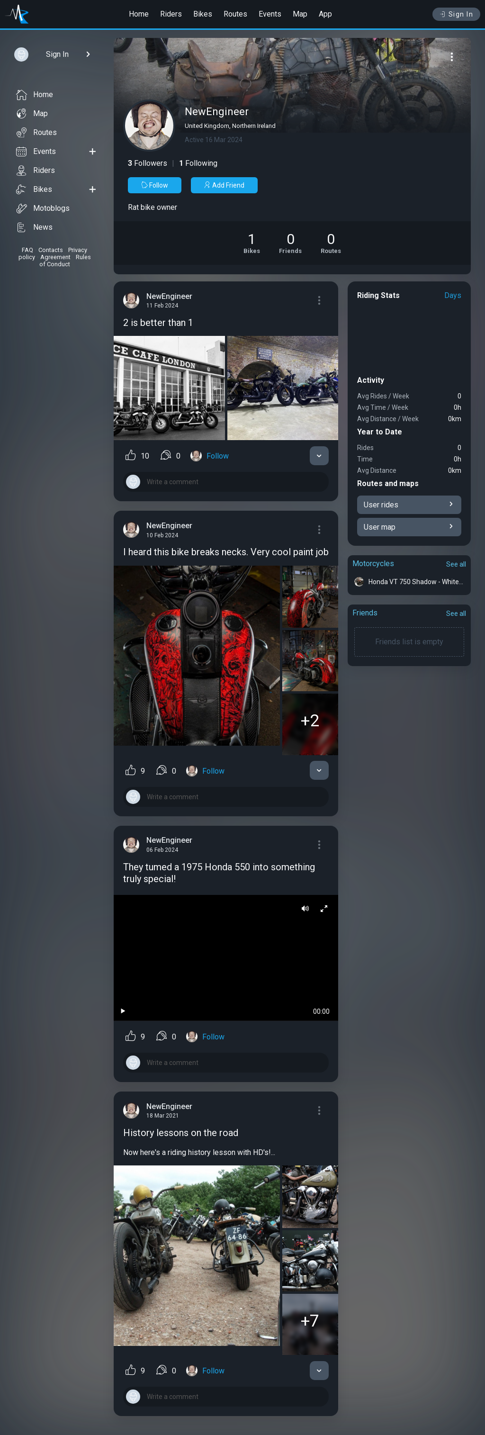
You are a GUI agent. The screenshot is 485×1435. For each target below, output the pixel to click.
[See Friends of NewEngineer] (290, 243)
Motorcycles (373, 563)
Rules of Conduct (65, 260)
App (325, 13)
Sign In (456, 14)
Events (270, 13)
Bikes (202, 13)
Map (300, 13)
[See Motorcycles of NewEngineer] (251, 243)
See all (456, 564)
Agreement (55, 257)
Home (139, 13)
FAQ (27, 249)
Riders (171, 13)
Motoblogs (43, 208)
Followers (147, 163)
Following (198, 163)
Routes (235, 13)
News (34, 227)
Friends (364, 612)
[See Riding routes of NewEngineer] (330, 243)
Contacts (50, 249)
